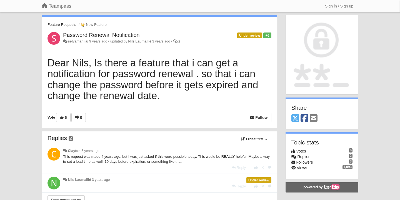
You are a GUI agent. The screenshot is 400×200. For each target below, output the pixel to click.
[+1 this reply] (256, 168)
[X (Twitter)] (295, 118)
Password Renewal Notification (101, 35)
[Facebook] (304, 118)
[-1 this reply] (269, 168)
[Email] (314, 118)
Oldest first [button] (254, 139)
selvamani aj (78, 41)
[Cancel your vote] (262, 168)
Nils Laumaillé (139, 41)
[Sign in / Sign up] (339, 6)
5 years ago (90, 151)
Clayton (74, 151)
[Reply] (239, 168)
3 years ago (101, 180)
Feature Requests (62, 24)
